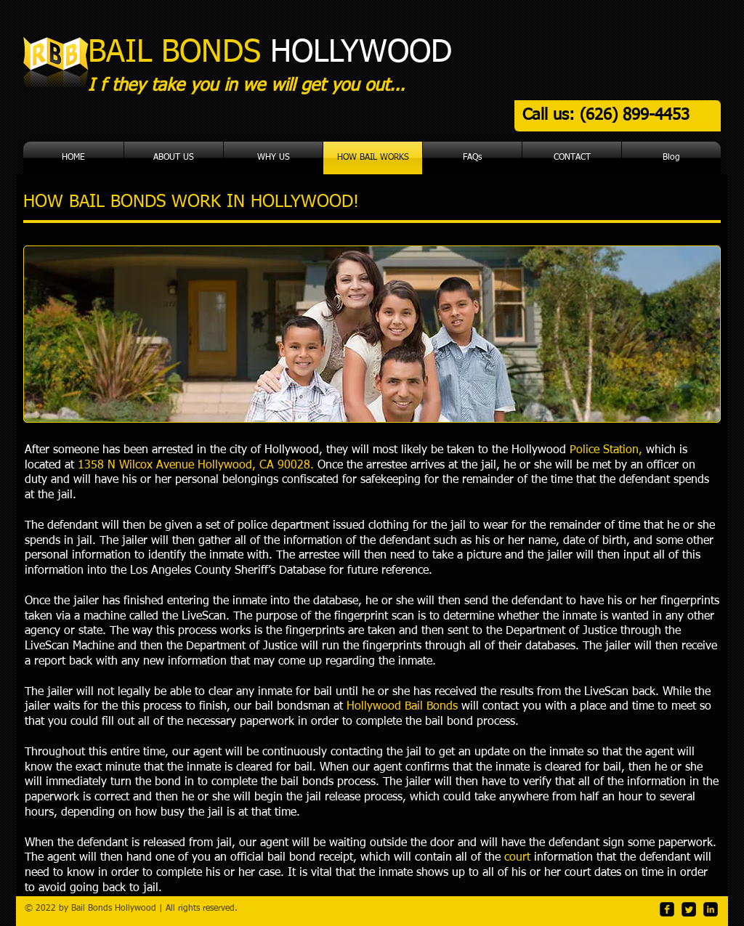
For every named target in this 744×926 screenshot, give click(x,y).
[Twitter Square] (689, 909)
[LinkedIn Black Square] (710, 909)
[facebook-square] (667, 909)
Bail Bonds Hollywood (113, 908)
